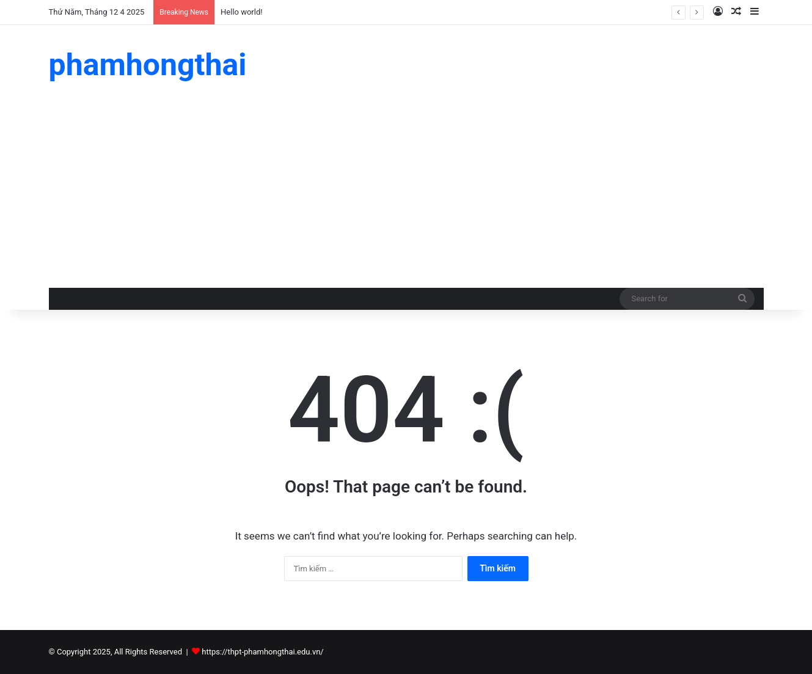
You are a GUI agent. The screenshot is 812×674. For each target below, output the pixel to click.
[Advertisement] (406, 196)
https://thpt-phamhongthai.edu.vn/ (262, 651)
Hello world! (242, 11)
